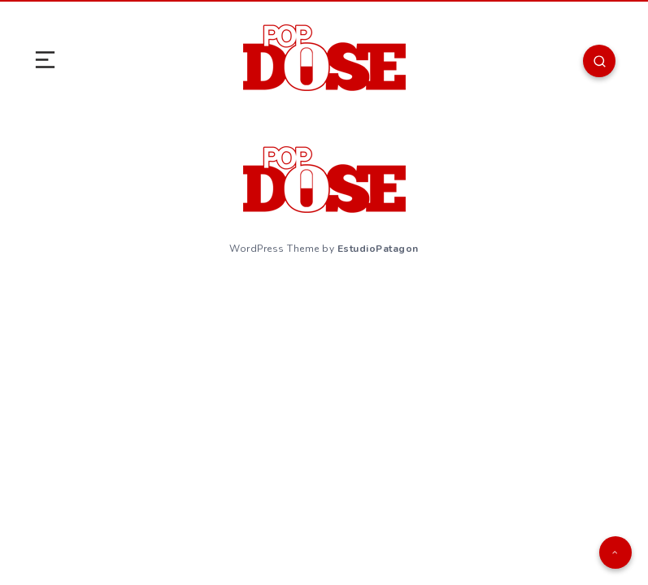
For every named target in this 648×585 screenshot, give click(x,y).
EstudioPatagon (378, 248)
